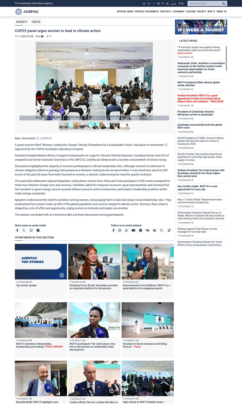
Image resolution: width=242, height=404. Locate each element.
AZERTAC (46, 138)
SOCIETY (201, 11)
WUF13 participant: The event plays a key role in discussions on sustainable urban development (92, 346)
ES (167, 3)
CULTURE (191, 11)
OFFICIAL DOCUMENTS (147, 11)
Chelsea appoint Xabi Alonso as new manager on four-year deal (197, 230)
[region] (202, 146)
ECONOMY (178, 11)
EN (153, 3)
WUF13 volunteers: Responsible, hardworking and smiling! (39, 345)
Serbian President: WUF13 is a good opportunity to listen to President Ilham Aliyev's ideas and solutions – (200, 98)
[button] (94, 81)
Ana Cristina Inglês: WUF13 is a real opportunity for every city (197, 188)
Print (39, 36)
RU (149, 3)
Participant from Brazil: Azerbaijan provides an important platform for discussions (93, 287)
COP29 (36, 21)
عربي (173, 3)
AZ (144, 3)
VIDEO (219, 11)
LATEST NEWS (188, 40)
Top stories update (29, 285)
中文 (181, 3)
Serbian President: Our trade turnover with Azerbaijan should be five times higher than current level (201, 173)
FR (163, 3)
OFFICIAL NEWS (125, 11)
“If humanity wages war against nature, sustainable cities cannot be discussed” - (199, 50)
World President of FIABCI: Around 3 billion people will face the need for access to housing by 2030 (200, 141)
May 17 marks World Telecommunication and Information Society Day (199, 201)
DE (158, 3)
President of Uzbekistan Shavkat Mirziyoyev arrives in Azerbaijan (195, 113)
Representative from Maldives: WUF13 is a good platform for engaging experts (146, 287)
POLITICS (166, 11)
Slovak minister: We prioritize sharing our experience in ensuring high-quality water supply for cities (199, 157)
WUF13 (211, 11)
